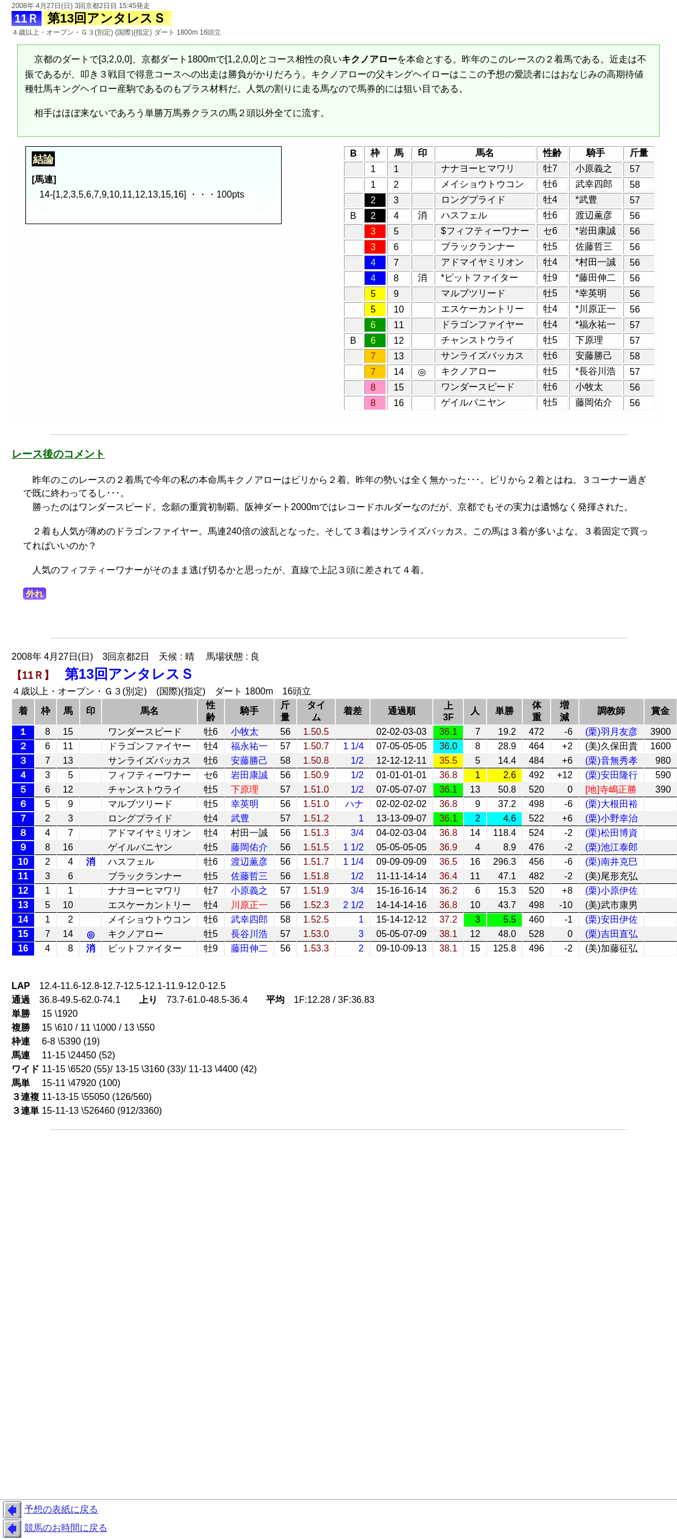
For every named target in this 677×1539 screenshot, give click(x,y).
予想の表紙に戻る (49, 1510)
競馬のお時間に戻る (53, 1528)
